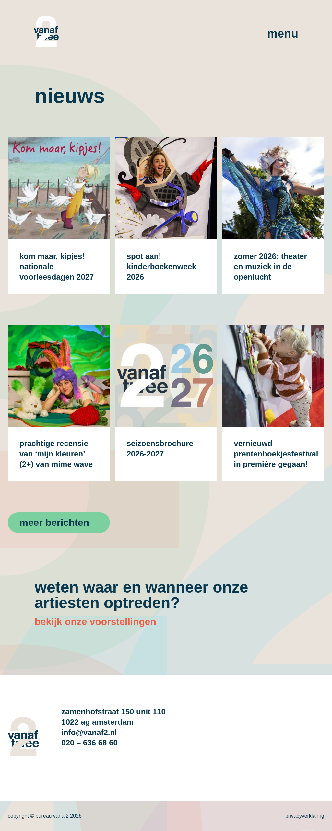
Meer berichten (54, 522)
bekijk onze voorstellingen (95, 621)
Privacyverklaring (304, 816)
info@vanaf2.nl (89, 732)
